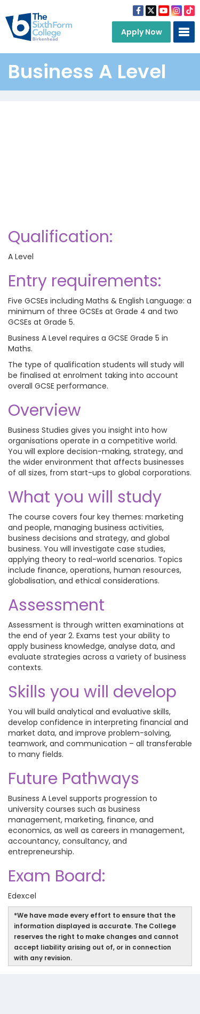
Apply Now (141, 32)
